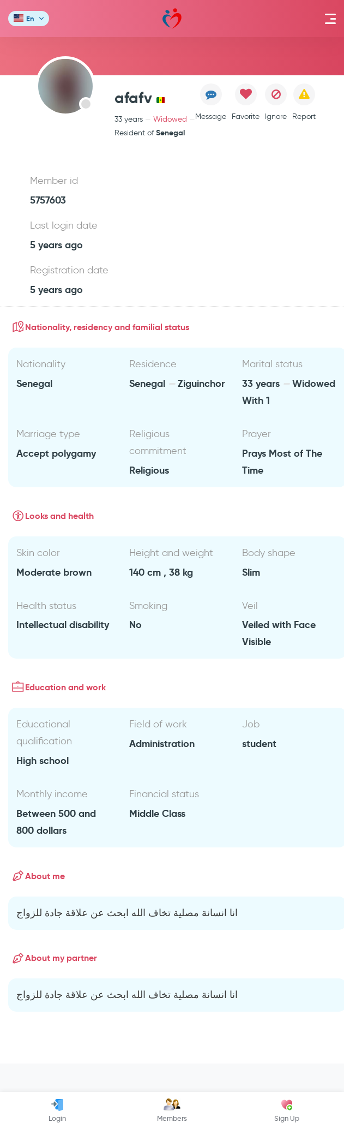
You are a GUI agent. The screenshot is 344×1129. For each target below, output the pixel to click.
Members (172, 1110)
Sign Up (286, 1110)
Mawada (172, 18)
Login (57, 1110)
